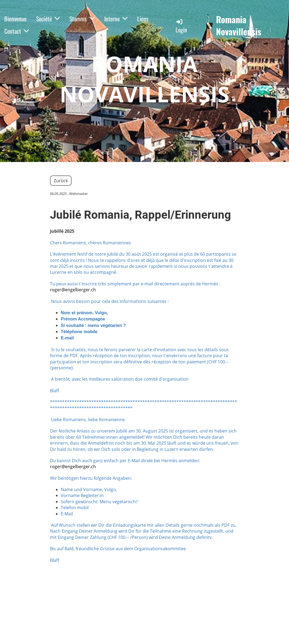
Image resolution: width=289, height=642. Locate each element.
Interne (115, 18)
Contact (16, 31)
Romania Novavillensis (238, 25)
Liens (142, 18)
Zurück (61, 181)
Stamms (82, 18)
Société (48, 18)
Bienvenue (15, 18)
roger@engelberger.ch (73, 290)
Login (181, 26)
